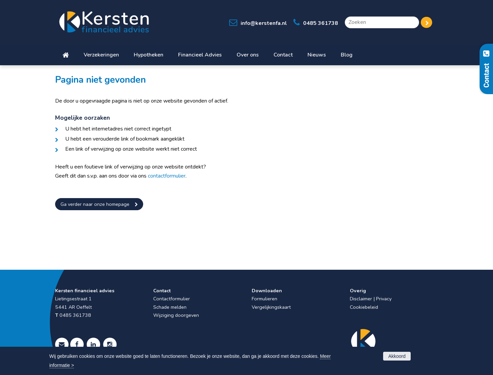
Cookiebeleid (364, 307)
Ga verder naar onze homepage (94, 204)
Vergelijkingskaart (271, 307)
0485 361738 (320, 23)
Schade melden (170, 307)
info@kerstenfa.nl (264, 23)
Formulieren (264, 298)
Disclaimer (361, 298)
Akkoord (396, 356)
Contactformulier (171, 298)
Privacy (384, 298)
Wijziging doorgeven (176, 315)
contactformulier (167, 176)
